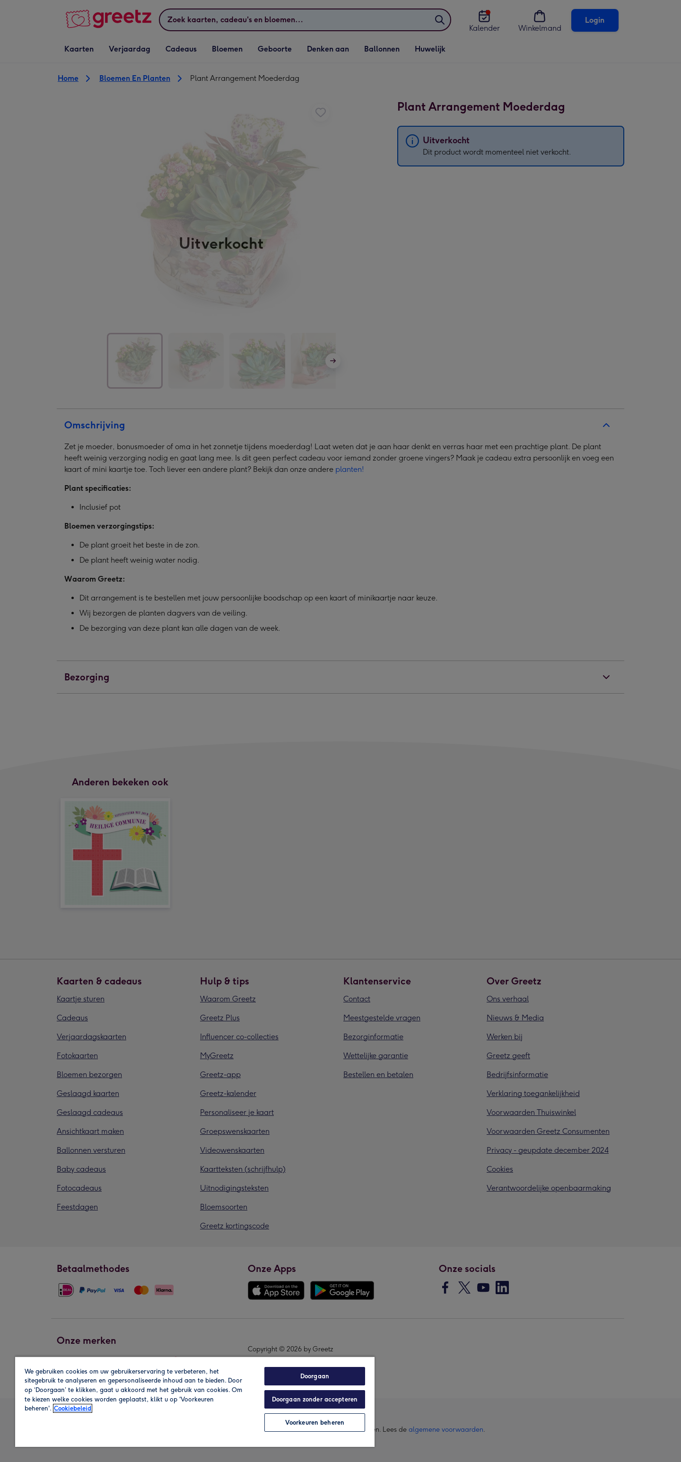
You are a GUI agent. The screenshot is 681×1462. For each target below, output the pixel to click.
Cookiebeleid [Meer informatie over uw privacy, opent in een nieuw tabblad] (72, 1408)
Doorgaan (314, 1376)
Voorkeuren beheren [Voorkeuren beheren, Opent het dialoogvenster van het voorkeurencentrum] (314, 1422)
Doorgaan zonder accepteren (315, 1399)
